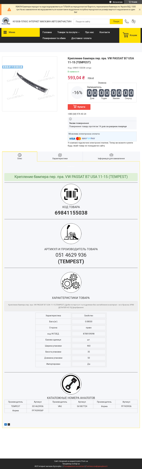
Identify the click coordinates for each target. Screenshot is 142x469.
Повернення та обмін (54, 38)
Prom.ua (84, 461)
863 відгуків (118, 2)
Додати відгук (134, 21)
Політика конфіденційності (96, 466)
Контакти (105, 32)
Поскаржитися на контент (74, 466)
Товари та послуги (67, 32)
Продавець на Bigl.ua (71, 464)
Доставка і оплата (81, 38)
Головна (47, 32)
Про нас (89, 32)
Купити (81, 107)
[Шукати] (116, 21)
